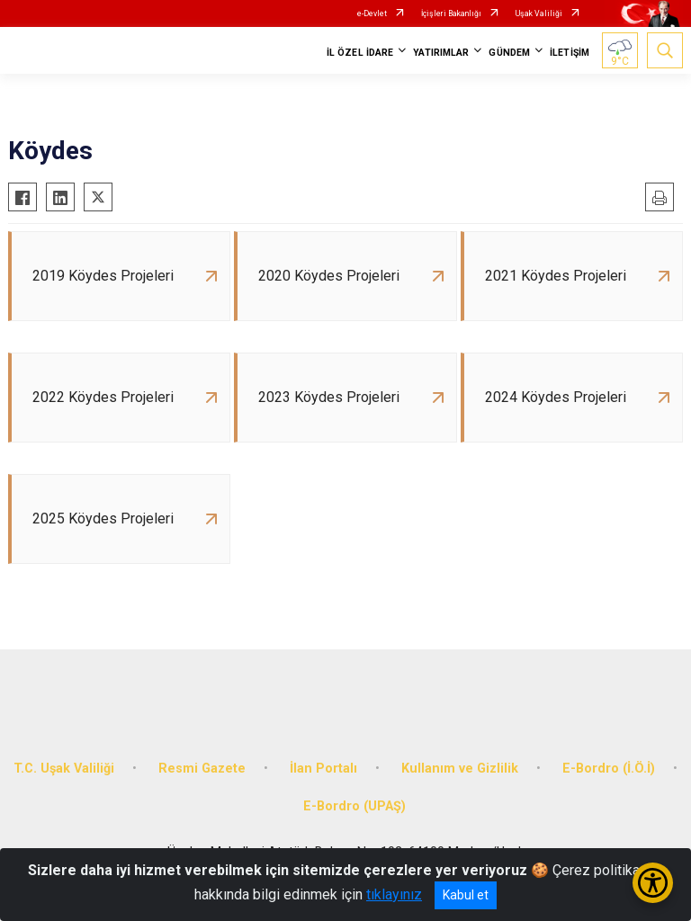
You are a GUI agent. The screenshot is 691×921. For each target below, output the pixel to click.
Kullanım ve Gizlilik (459, 768)
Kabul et (466, 895)
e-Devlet (372, 13)
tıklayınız (394, 894)
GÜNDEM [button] (509, 52)
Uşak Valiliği (539, 13)
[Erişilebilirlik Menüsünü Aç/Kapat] (653, 883)
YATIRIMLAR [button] (441, 52)
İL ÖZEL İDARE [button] (360, 52)
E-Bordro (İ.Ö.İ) (608, 768)
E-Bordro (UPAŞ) (354, 806)
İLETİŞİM (569, 52)
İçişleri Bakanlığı (451, 13)
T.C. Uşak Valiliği (63, 768)
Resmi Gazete (202, 768)
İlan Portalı (323, 768)
